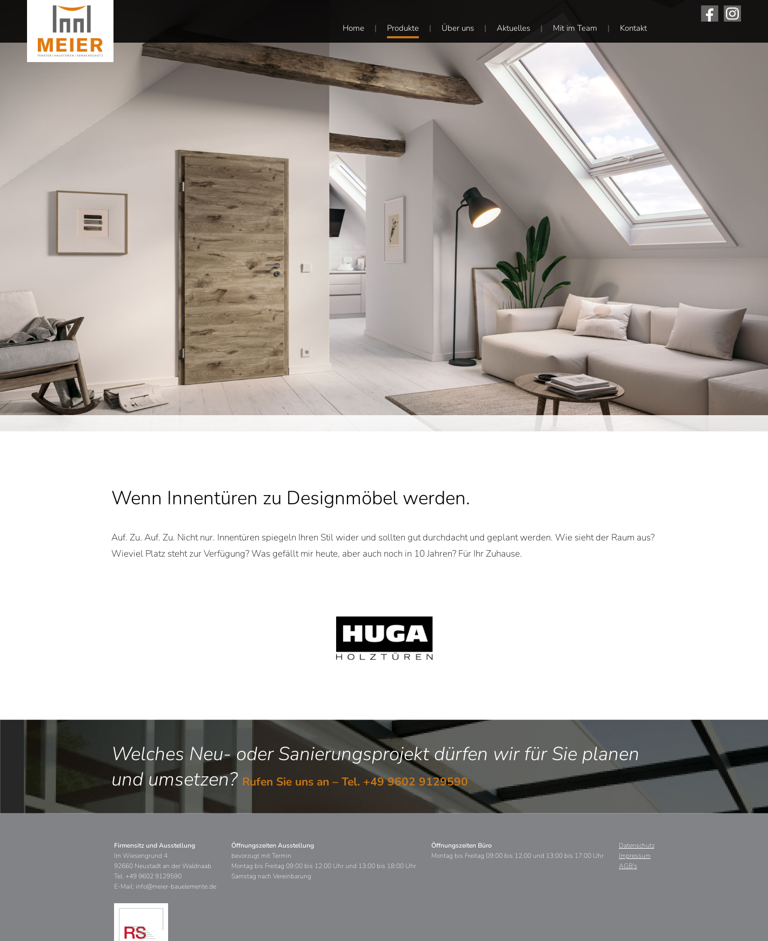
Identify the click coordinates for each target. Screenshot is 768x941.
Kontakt (633, 28)
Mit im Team (575, 28)
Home (353, 28)
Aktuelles (513, 28)
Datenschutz (637, 845)
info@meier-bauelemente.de (176, 886)
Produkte (403, 28)
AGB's (628, 866)
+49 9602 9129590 (415, 781)
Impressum (635, 855)
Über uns (458, 28)
